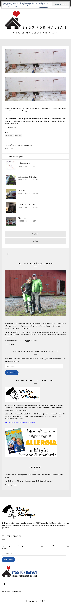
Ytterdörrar (22, 218)
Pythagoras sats (24, 163)
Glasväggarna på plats (26, 204)
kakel (12, 149)
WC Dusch (28, 145)
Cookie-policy (44, 7)
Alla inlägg (10, 145)
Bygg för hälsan (44, 27)
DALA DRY (21, 190)
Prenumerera (11, 372)
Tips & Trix (19, 145)
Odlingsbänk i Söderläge (27, 177)
